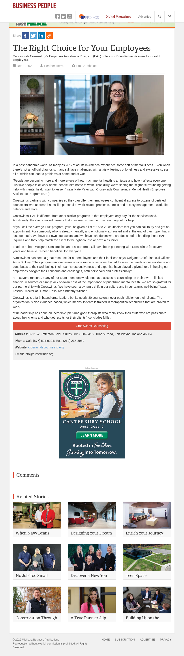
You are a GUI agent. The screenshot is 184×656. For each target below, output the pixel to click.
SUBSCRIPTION (125, 639)
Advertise (144, 16)
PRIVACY (165, 639)
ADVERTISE (147, 639)
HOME (106, 639)
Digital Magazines (118, 16)
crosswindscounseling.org (46, 347)
